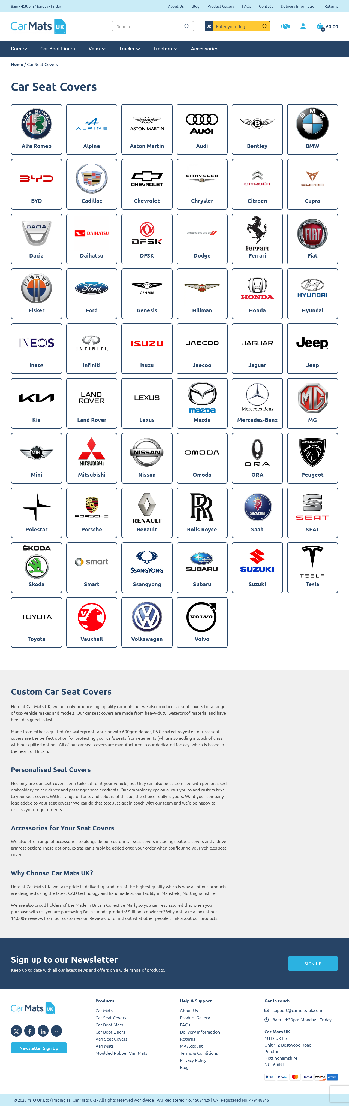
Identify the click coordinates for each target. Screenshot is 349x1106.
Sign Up (313, 963)
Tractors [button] (165, 49)
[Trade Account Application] (285, 27)
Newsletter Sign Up (38, 1048)
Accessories (204, 49)
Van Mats (104, 1045)
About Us (176, 6)
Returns (331, 6)
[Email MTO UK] (56, 1031)
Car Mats (104, 1010)
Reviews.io (99, 918)
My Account (191, 1045)
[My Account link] (303, 26)
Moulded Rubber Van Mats (121, 1053)
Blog (196, 6)
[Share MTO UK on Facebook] (29, 1031)
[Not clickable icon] (153, 26)
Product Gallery (220, 6)
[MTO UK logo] (48, 1008)
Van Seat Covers (111, 1038)
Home (17, 64)
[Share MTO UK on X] (16, 1031)
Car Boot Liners (57, 49)
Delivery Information (299, 6)
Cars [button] (19, 49)
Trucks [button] (129, 49)
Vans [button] (97, 49)
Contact (266, 6)
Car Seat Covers (110, 1017)
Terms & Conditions (199, 1053)
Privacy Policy (193, 1060)
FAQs (246, 6)
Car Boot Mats (109, 1024)
